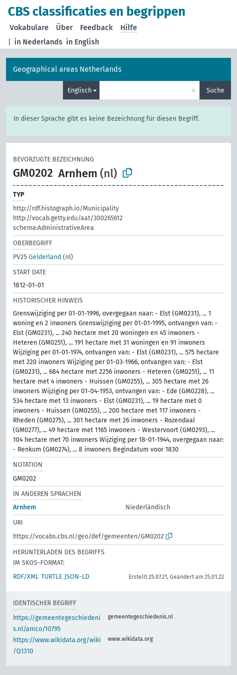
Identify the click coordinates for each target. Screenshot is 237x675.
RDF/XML (26, 577)
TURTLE (51, 577)
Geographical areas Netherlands (67, 69)
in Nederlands (38, 41)
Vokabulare (29, 27)
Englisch (80, 90)
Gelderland (37, 257)
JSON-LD (76, 577)
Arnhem (24, 507)
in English (82, 41)
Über (64, 27)
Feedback (96, 27)
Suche (215, 90)
